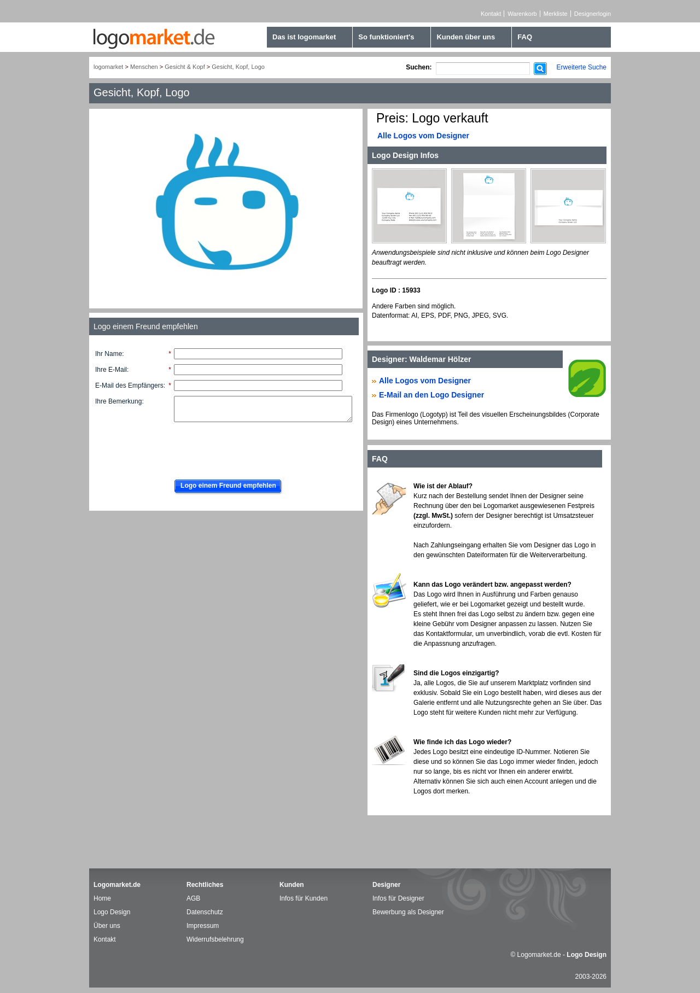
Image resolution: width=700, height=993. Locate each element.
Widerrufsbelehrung (215, 939)
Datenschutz (204, 912)
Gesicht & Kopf (185, 66)
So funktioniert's (386, 37)
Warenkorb (522, 13)
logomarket (108, 66)
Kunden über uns (465, 37)
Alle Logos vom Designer (423, 135)
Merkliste (556, 13)
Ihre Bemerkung (118, 401)
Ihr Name (108, 354)
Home (102, 898)
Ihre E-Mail (111, 369)
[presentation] (251, 448)
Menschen (144, 66)
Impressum (202, 926)
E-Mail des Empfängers (129, 385)
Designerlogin (592, 13)
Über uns (107, 926)
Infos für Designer (398, 898)
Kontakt (491, 13)
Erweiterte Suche (581, 67)
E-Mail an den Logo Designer (431, 394)
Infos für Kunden (303, 898)
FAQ (524, 37)
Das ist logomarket (304, 37)
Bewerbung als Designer (408, 912)
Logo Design (112, 912)
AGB (193, 898)
